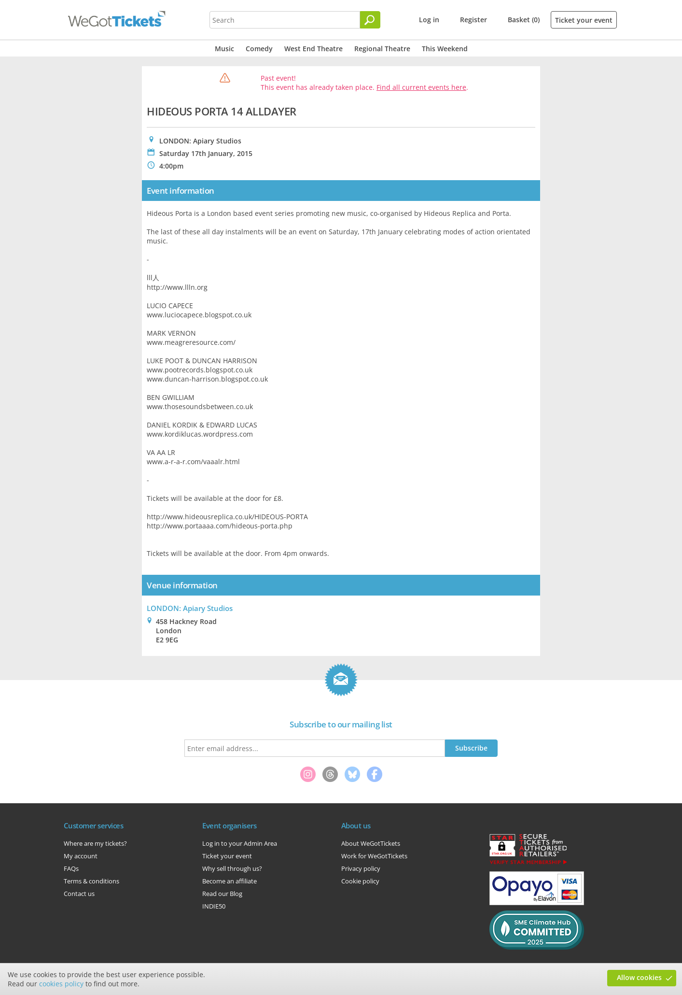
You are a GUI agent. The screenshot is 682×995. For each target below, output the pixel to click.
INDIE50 (213, 906)
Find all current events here (421, 87)
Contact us (79, 893)
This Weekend (445, 48)
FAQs (71, 868)
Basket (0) (524, 19)
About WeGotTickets (370, 843)
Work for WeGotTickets (374, 856)
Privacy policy (360, 868)
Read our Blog (222, 893)
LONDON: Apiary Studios (190, 608)
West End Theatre (313, 48)
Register (473, 19)
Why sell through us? (232, 868)
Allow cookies (639, 977)
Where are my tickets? (95, 843)
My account (80, 856)
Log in (429, 19)
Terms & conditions (91, 881)
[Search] (370, 19)
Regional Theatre (382, 48)
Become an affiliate (229, 881)
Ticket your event (583, 20)
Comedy (259, 48)
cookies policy (61, 983)
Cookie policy (360, 881)
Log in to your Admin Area (239, 843)
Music (224, 48)
